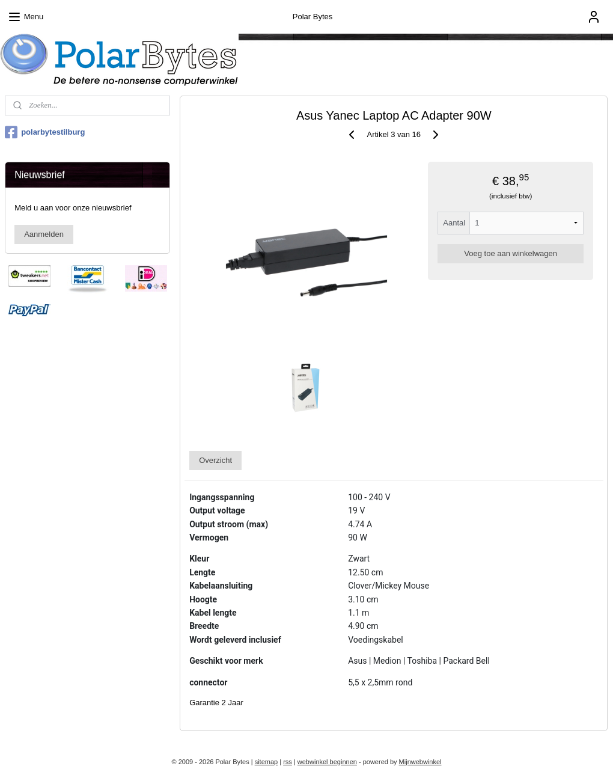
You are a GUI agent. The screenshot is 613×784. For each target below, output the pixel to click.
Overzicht (216, 460)
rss (287, 761)
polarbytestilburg (45, 132)
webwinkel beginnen (327, 761)
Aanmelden (44, 234)
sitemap (266, 761)
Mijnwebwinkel (420, 761)
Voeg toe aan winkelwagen (511, 253)
